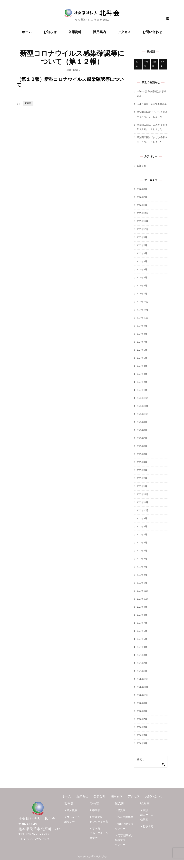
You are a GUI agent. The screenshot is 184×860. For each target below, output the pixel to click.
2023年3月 (142, 470)
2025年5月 (142, 261)
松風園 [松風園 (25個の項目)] (162, 64)
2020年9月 (142, 703)
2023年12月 (142, 398)
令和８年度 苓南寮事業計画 (152, 104)
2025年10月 (142, 229)
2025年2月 (142, 286)
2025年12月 (142, 213)
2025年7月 (142, 245)
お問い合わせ (152, 32)
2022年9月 (142, 518)
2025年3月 (142, 278)
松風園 (28, 103)
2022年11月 (142, 502)
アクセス (124, 32)
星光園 (119, 803)
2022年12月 (142, 494)
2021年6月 (142, 631)
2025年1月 (142, 294)
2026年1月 (142, 205)
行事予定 (147, 826)
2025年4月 (142, 269)
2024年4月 (142, 366)
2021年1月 (142, 671)
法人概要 (71, 810)
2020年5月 (142, 735)
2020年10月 (142, 695)
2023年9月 (142, 422)
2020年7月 (142, 719)
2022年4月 (142, 559)
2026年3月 (142, 189)
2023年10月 (142, 414)
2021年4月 (142, 647)
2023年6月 (142, 446)
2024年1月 (142, 390)
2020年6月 (142, 727)
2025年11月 (142, 221)
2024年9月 (142, 326)
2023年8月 (142, 430)
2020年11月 (142, 687)
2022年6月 (142, 543)
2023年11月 (142, 406)
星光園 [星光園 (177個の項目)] (154, 64)
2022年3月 (142, 567)
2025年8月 (142, 237)
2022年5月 (142, 551)
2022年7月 (142, 535)
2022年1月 (142, 583)
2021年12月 (142, 591)
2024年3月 (142, 374)
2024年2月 (142, 382)
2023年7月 (142, 438)
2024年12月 (142, 302)
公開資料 (74, 32)
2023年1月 (142, 486)
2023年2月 (142, 478)
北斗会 (69, 803)
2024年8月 (142, 334)
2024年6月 (142, 350)
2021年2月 (142, 663)
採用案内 (99, 32)
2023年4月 (142, 462)
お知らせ (50, 32)
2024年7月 (142, 342)
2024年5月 (142, 358)
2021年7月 (142, 623)
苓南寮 (94, 803)
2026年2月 (142, 197)
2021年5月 (142, 639)
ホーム (27, 32)
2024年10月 (142, 318)
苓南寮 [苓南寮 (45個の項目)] (146, 64)
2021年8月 (142, 615)
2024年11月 (142, 310)
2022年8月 (142, 526)
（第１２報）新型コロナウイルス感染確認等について (70, 82)
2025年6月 (142, 253)
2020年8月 (142, 711)
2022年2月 (142, 575)
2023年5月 (142, 454)
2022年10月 (142, 510)
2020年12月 (142, 679)
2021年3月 (142, 655)
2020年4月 (142, 743)
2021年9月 (142, 607)
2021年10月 (142, 599)
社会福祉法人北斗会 (97, 856)
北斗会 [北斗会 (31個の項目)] (137, 64)
